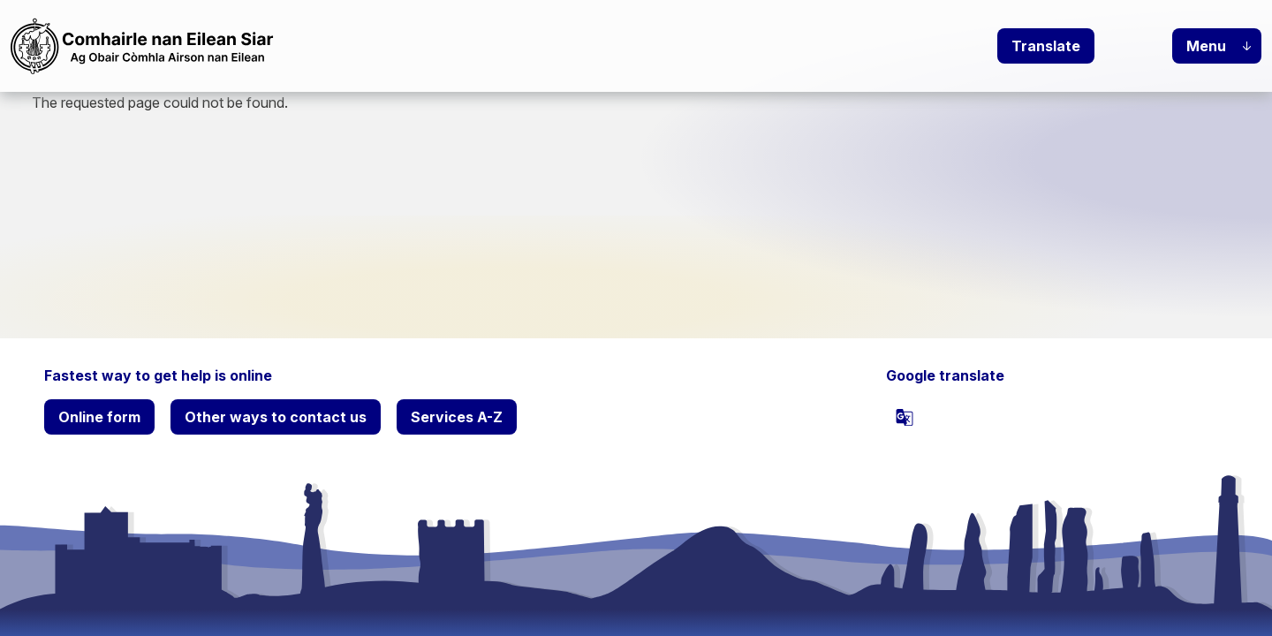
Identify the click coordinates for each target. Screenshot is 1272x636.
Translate (1045, 46)
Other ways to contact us (276, 417)
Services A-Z (457, 417)
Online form (99, 417)
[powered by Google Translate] (904, 417)
